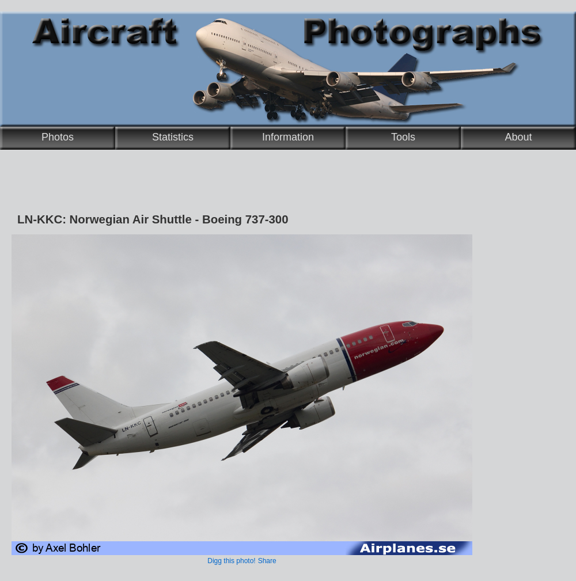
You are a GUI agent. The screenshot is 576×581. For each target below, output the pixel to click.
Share (267, 561)
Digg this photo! (231, 561)
